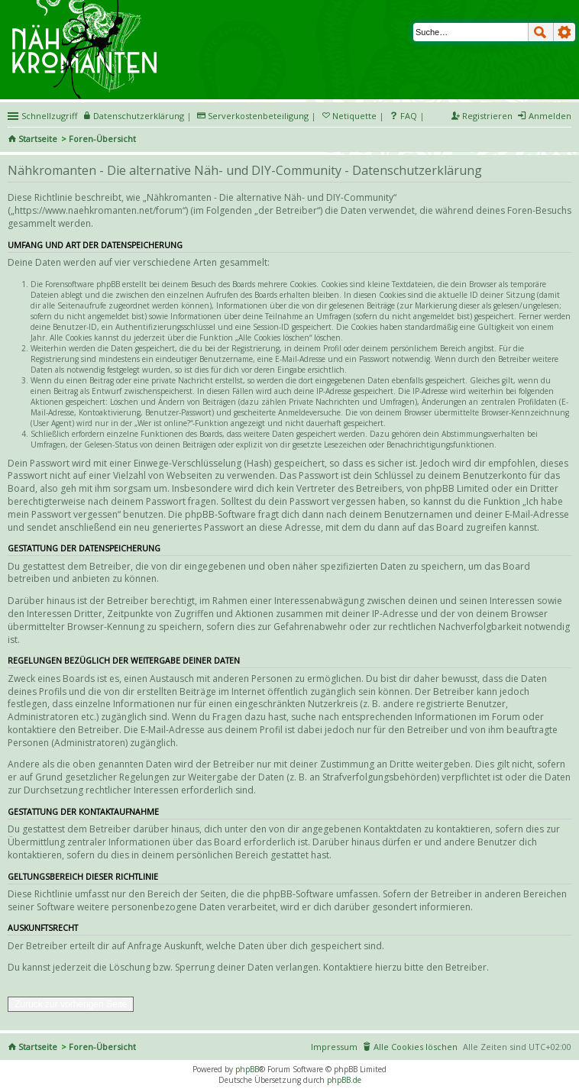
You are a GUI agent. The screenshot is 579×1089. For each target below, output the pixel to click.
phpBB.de (344, 1079)
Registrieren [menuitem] (487, 115)
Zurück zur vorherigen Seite (71, 1004)
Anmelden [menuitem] (550, 115)
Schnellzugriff (49, 115)
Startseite (37, 138)
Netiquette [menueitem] (354, 115)
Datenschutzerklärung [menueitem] (138, 115)
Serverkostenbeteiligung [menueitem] (258, 115)
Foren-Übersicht (102, 138)
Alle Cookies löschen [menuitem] (416, 1046)
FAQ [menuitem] (408, 115)
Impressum (334, 1046)
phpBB (247, 1069)
